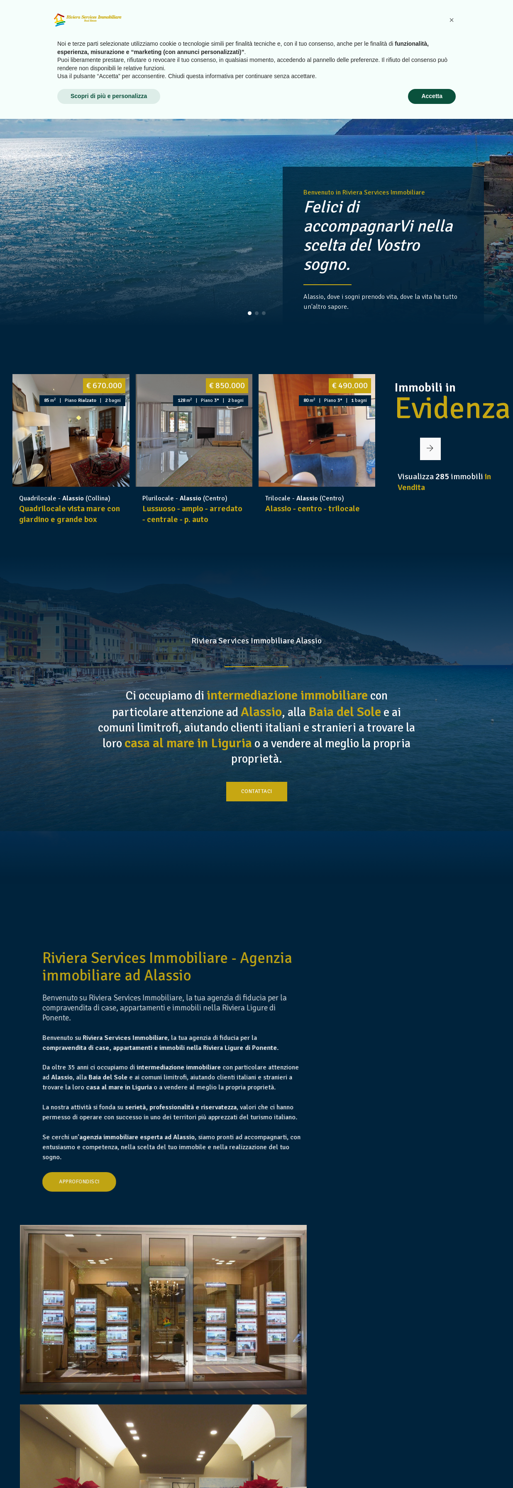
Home (228, 24)
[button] (250, 313)
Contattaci (256, 817)
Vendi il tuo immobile (380, 24)
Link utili (440, 24)
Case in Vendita (312, 24)
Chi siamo (262, 24)
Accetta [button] (431, 1465)
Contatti (479, 24)
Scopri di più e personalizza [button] (109, 1465)
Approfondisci (141, 1275)
